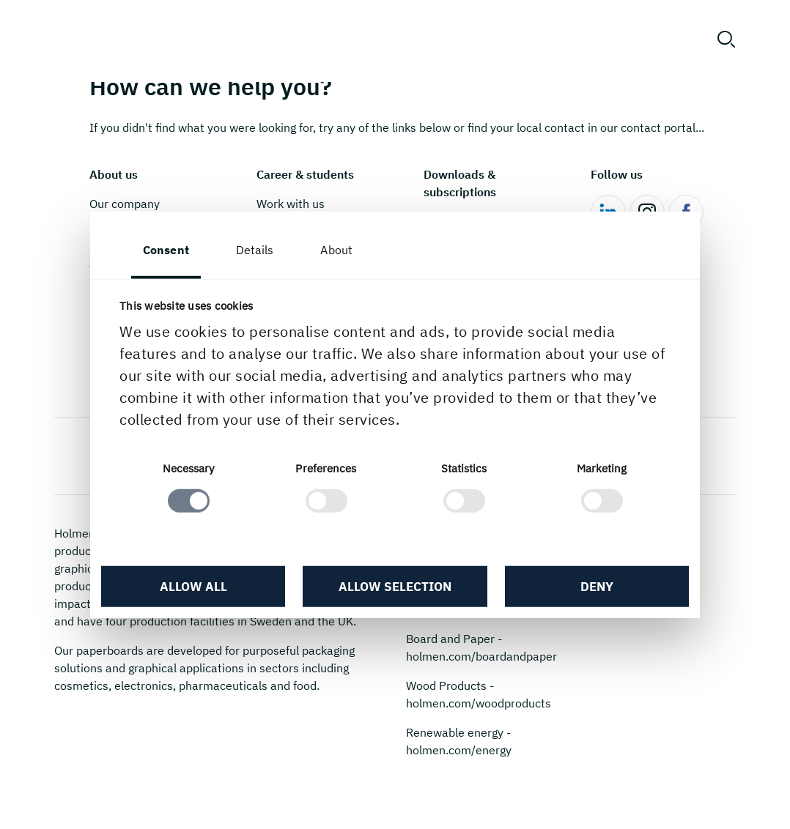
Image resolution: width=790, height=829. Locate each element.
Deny (596, 586)
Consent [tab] (166, 249)
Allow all (193, 586)
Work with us (290, 203)
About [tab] (336, 249)
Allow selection (395, 586)
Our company (124, 203)
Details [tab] (255, 249)
